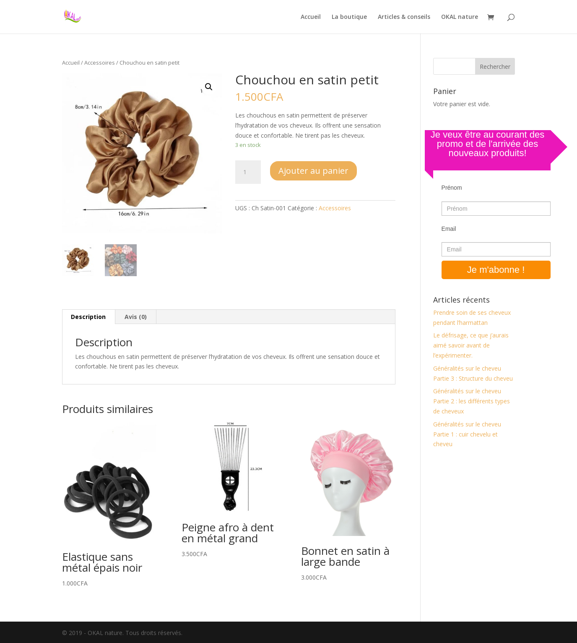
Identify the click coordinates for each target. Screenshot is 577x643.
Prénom (452, 187)
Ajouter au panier (313, 170)
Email (449, 228)
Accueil (311, 17)
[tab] (88, 317)
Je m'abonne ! (496, 269)
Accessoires (99, 62)
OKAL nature (459, 17)
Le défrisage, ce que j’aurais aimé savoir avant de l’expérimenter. (471, 345)
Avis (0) (136, 317)
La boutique (349, 17)
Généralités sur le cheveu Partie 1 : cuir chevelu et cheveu (467, 434)
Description (88, 317)
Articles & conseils (404, 17)
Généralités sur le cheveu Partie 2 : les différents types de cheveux (471, 401)
